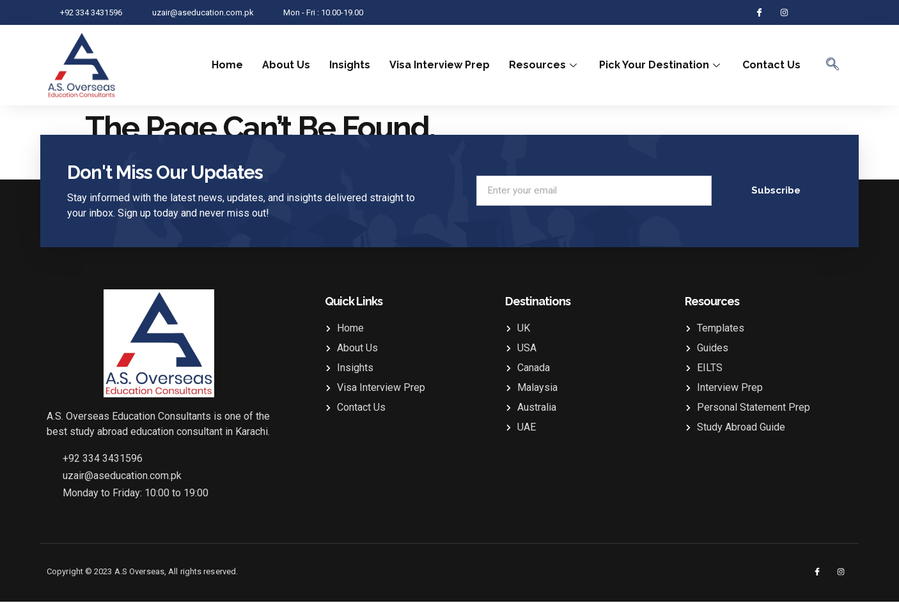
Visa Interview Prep (439, 65)
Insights (349, 65)
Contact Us (771, 65)
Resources (544, 65)
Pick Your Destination (661, 65)
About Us (286, 65)
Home (227, 65)
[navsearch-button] (832, 65)
